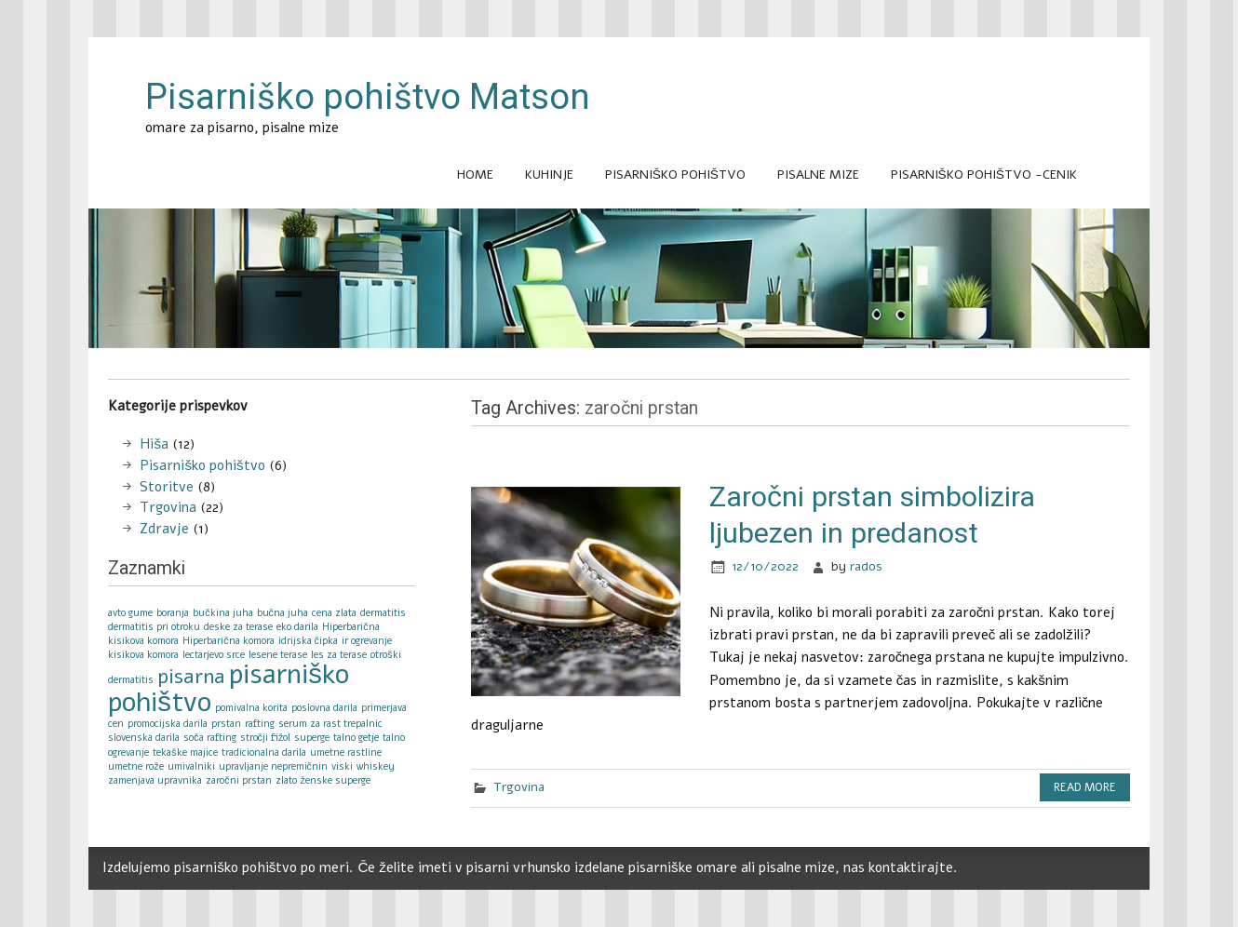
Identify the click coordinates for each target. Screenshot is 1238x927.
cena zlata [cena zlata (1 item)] (334, 613)
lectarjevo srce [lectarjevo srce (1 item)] (213, 655)
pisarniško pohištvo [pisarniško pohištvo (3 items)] (228, 687)
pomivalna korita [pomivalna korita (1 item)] (251, 708)
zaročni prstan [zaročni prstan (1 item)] (238, 780)
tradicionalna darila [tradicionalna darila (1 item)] (264, 752)
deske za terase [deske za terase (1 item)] (238, 627)
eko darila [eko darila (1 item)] (297, 627)
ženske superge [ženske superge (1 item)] (335, 780)
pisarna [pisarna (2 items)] (191, 677)
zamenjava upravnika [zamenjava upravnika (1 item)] (155, 780)
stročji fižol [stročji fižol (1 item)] (265, 738)
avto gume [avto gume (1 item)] (130, 613)
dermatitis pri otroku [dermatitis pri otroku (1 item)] (154, 627)
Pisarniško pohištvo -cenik (984, 174)
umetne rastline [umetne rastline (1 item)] (346, 752)
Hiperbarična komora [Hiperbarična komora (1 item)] (228, 641)
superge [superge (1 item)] (312, 738)
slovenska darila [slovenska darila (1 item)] (144, 738)
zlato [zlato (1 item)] (286, 780)
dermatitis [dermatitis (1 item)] (383, 613)
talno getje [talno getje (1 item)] (356, 738)
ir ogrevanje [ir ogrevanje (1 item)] (367, 641)
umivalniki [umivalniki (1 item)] (191, 766)
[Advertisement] (619, 369)
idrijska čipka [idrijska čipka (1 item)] (308, 641)
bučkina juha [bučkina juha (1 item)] (222, 613)
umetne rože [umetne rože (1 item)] (135, 766)
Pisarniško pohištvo (675, 174)
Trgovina (519, 787)
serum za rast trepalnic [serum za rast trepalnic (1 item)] (330, 724)
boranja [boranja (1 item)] (172, 613)
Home (475, 174)
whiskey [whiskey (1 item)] (376, 766)
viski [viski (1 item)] (342, 766)
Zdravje (164, 528)
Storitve (167, 486)
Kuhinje (549, 174)
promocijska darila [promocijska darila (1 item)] (168, 724)
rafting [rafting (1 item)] (260, 724)
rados (866, 566)
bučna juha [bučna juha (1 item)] (282, 613)
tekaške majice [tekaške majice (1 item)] (185, 752)
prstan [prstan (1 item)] (226, 724)
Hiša (154, 444)
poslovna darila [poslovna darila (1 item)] (324, 708)
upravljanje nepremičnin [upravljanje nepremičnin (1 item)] (273, 766)
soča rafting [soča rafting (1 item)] (209, 738)
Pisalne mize (818, 174)
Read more (1085, 787)
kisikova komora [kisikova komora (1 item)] (143, 655)
